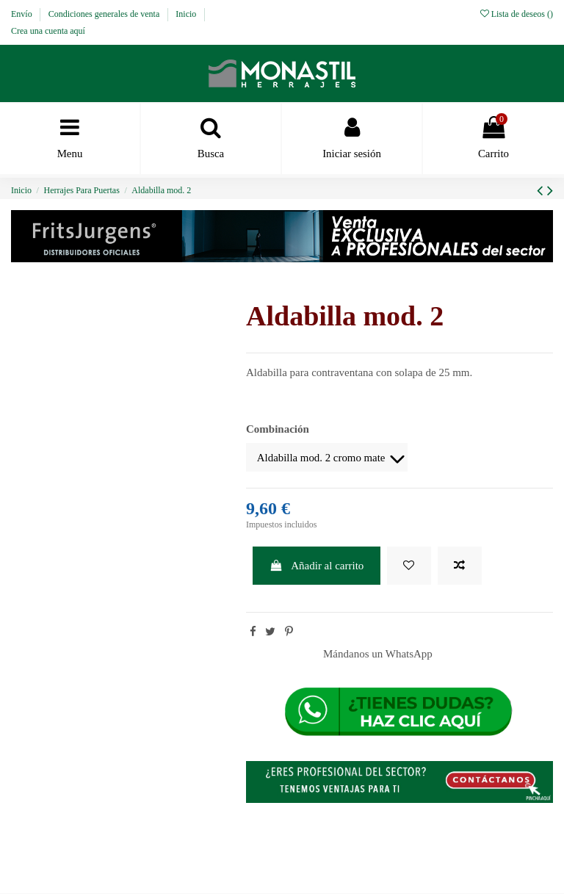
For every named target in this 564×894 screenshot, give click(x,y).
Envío (23, 14)
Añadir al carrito (317, 566)
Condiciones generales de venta (105, 14)
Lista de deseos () (516, 14)
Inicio (187, 14)
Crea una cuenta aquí (48, 31)
